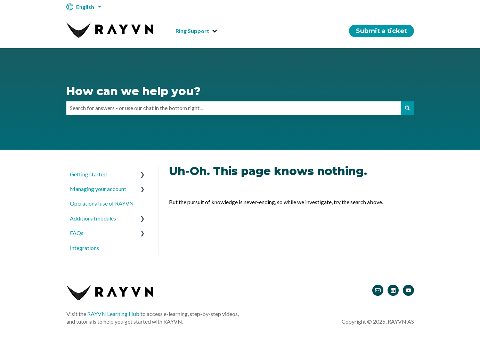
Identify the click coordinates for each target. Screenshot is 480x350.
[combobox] (233, 108)
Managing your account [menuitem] (98, 188)
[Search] (407, 108)
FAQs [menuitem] (76, 233)
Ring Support (192, 30)
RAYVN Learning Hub (113, 313)
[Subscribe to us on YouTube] (408, 290)
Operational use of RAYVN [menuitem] (102, 203)
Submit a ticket (381, 31)
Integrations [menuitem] (84, 247)
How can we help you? (133, 91)
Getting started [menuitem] (88, 174)
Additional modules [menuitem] (93, 218)
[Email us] (377, 290)
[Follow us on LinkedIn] (393, 290)
